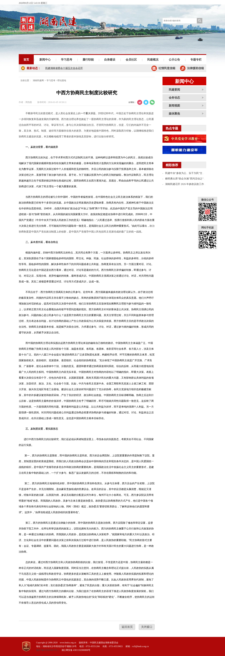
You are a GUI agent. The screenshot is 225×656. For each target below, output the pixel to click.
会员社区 (131, 59)
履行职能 (88, 59)
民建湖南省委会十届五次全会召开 (64, 68)
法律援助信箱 (195, 68)
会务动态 (174, 97)
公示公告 (174, 59)
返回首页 (127, 626)
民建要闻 (174, 89)
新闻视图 (174, 105)
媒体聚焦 (174, 113)
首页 (26, 59)
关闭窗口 (146, 626)
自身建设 (109, 59)
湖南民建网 (38, 80)
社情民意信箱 (166, 68)
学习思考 (66, 59)
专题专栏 (196, 59)
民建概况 (152, 59)
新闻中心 (45, 59)
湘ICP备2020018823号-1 (47, 650)
